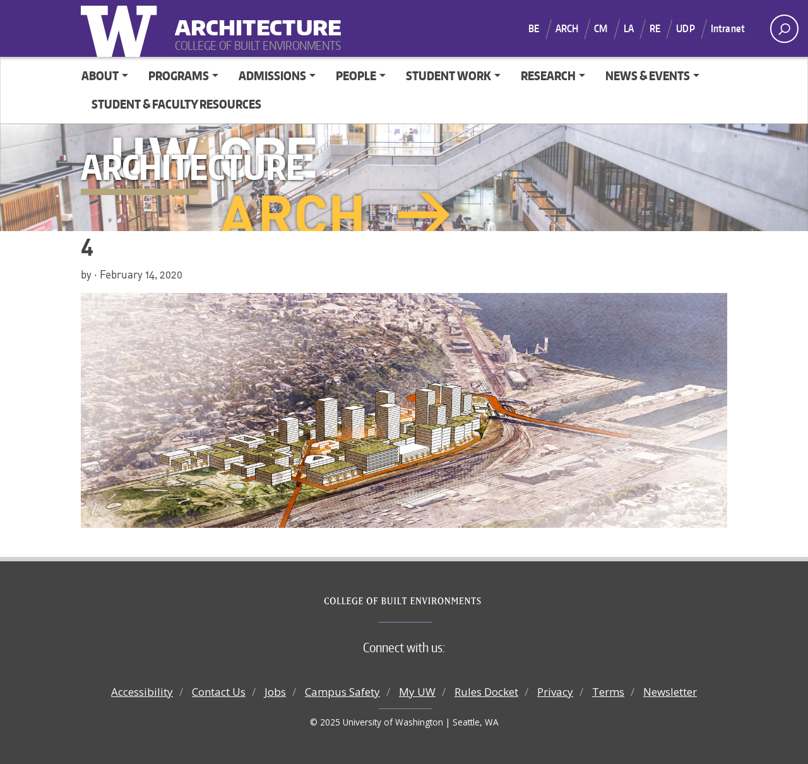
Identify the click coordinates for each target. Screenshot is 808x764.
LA (629, 28)
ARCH (567, 28)
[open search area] (784, 29)
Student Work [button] (448, 75)
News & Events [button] (647, 75)
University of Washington (122, 28)
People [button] (356, 75)
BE (533, 28)
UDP (685, 28)
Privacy (555, 691)
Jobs (275, 691)
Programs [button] (178, 75)
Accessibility (142, 691)
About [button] (100, 75)
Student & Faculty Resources (176, 104)
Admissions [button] (272, 75)
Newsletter (670, 691)
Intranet (728, 28)
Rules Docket (486, 691)
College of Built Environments (429, 601)
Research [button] (548, 75)
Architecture (253, 19)
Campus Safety (342, 691)
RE (655, 28)
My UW (417, 691)
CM (600, 28)
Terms (608, 691)
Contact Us (219, 691)
